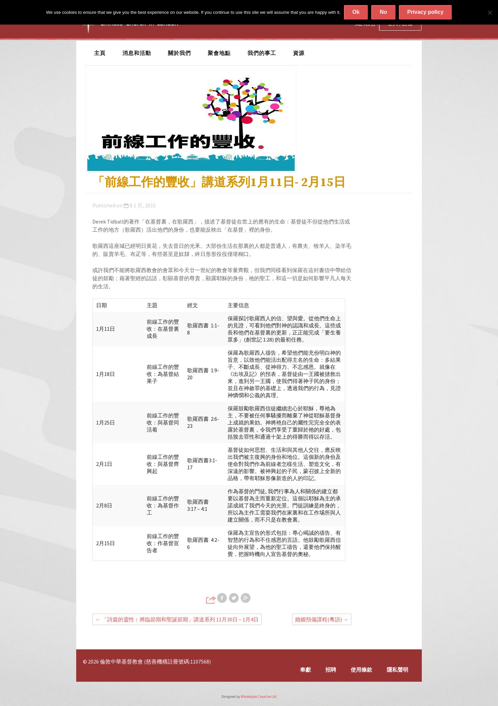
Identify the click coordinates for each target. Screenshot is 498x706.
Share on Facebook (222, 598)
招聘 (330, 669)
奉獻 (305, 669)
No (383, 12)
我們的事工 (261, 53)
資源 (298, 53)
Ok (355, 12)
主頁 (100, 53)
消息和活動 (136, 53)
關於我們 (179, 53)
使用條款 (361, 669)
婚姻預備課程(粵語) (321, 619)
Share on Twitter (234, 598)
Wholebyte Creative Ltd (258, 696)
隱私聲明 (397, 669)
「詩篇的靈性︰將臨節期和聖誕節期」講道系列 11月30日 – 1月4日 (177, 619)
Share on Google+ (246, 598)
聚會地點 (219, 53)
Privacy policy (425, 12)
